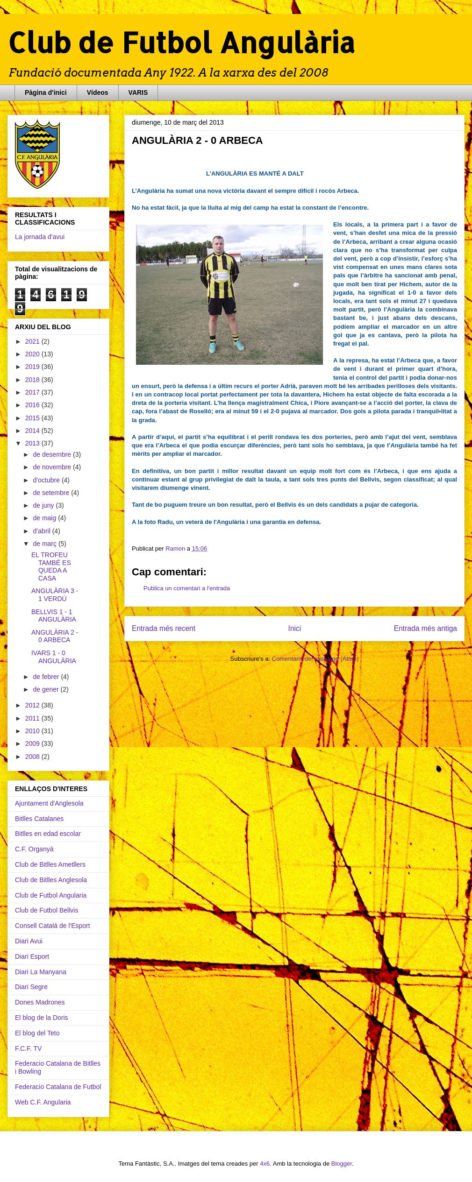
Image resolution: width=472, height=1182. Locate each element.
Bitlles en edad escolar (48, 833)
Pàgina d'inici (46, 92)
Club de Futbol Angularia (50, 895)
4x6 (265, 1163)
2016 (33, 405)
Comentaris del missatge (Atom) (315, 658)
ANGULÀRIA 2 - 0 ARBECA (54, 636)
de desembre (53, 454)
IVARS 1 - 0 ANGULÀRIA (53, 657)
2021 (33, 341)
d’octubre (47, 480)
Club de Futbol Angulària (181, 42)
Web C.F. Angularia (43, 1102)
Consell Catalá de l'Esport (52, 925)
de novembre (53, 467)
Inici (294, 628)
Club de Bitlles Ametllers (50, 864)
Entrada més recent (163, 628)
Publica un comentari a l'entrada (186, 588)
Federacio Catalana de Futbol (58, 1086)
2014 (33, 430)
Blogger (341, 1163)
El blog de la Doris (41, 1017)
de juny (44, 505)
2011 (33, 718)
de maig (45, 518)
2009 (33, 743)
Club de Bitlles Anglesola (51, 880)
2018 (33, 379)
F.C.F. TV (28, 1048)
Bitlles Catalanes (39, 818)
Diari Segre (31, 987)
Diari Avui (29, 941)
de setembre (52, 492)
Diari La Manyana (40, 972)
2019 (33, 366)
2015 (33, 418)
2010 (33, 731)
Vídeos (97, 92)
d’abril (42, 531)
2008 (33, 756)
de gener (46, 689)
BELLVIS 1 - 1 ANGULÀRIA (53, 615)
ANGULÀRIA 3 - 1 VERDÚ (54, 594)
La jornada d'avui (39, 237)
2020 (33, 354)
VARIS (138, 92)
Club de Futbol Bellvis (46, 910)
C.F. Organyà (34, 849)
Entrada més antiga (425, 628)
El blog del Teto (37, 1033)
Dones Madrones (40, 1002)
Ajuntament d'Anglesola (49, 803)
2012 (33, 705)
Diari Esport (32, 956)
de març (45, 543)
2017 (33, 392)
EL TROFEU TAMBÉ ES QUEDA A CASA (51, 566)
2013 (33, 443)
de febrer (47, 676)
